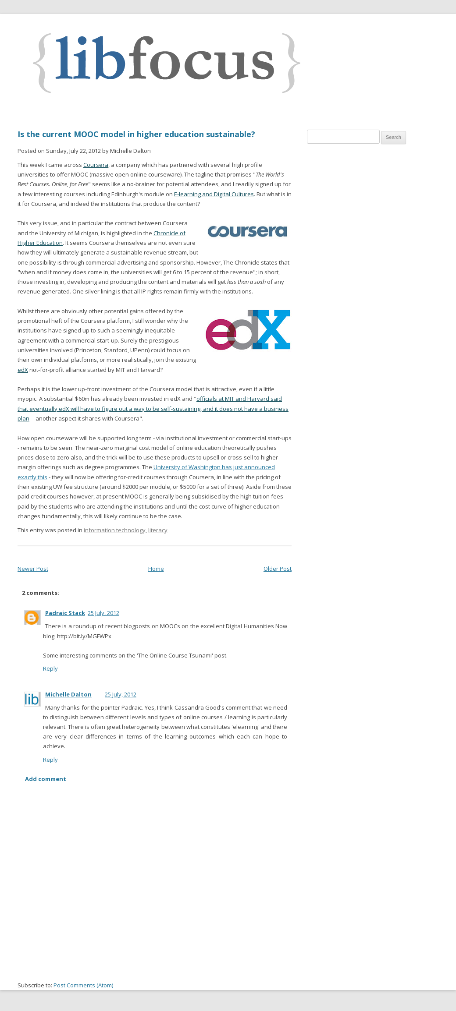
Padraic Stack (65, 613)
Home (156, 569)
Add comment (45, 779)
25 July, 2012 (103, 613)
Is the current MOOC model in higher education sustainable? (136, 134)
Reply (50, 668)
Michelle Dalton (68, 694)
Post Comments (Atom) (83, 985)
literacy (157, 530)
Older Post (278, 569)
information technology (115, 530)
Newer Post (33, 569)
